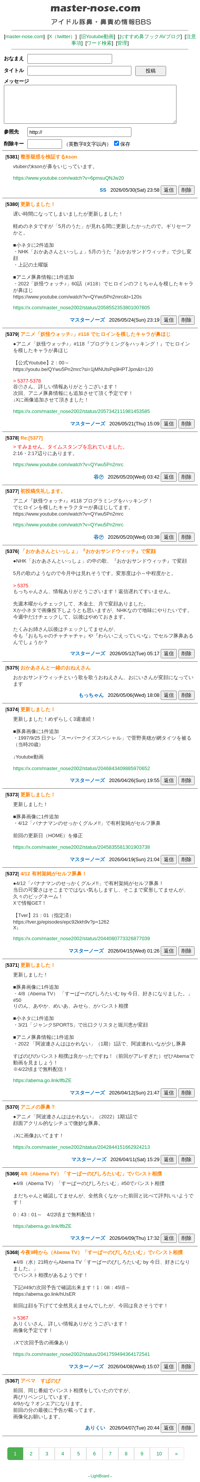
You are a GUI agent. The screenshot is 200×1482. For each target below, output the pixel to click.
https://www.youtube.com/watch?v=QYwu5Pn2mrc (68, 464)
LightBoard (100, 1476)
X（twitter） (62, 36)
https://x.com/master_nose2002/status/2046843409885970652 (81, 768)
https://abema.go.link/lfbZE (42, 1080)
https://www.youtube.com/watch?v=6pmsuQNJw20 (68, 178)
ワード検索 (99, 43)
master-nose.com (24, 36)
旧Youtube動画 (97, 36)
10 (159, 1454)
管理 (122, 43)
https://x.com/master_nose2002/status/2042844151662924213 (81, 1147)
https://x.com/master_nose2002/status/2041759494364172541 (81, 1354)
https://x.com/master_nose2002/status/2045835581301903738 (81, 847)
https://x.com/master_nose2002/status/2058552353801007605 (81, 307)
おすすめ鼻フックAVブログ (149, 36)
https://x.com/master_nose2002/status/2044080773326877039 (81, 938)
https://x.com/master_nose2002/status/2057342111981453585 (81, 411)
